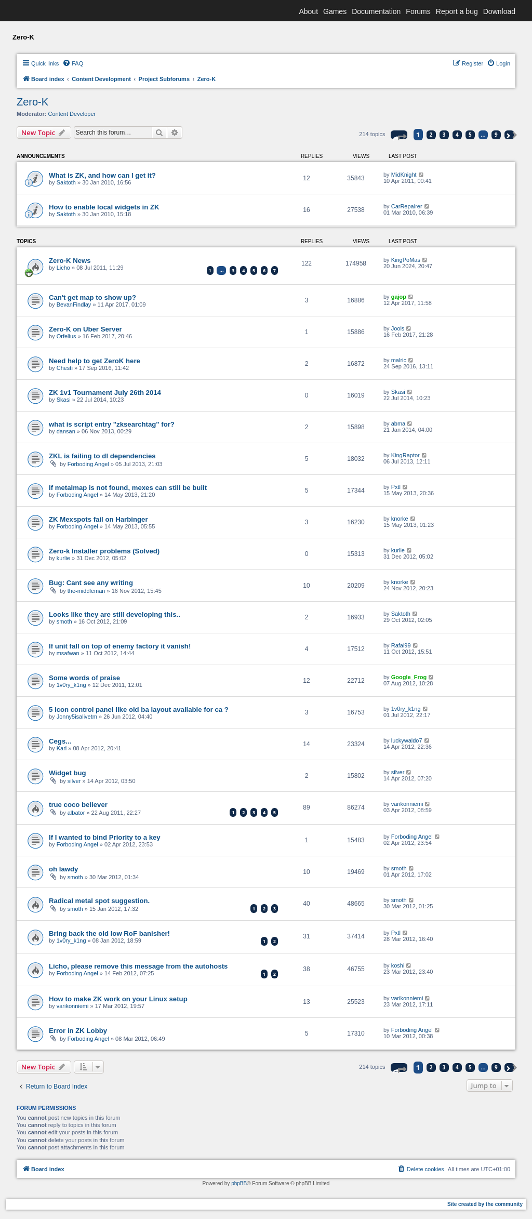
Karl (62, 748)
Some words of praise (84, 678)
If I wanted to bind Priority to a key (105, 837)
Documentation (376, 11)
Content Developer (72, 114)
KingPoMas (405, 260)
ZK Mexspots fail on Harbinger (98, 519)
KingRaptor (405, 455)
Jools (398, 328)
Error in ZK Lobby (78, 1031)
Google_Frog (409, 677)
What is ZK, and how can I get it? (102, 175)
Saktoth (66, 182)
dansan (66, 431)
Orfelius (66, 336)
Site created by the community (485, 1204)
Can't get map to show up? (92, 297)
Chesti (65, 368)
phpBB (239, 1183)
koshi (398, 965)
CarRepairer (406, 206)
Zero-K (32, 102)
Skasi (64, 399)
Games (335, 11)
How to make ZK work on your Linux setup (118, 999)
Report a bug (457, 11)
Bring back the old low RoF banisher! (109, 933)
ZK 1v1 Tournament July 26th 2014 (105, 392)
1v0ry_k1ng (71, 685)
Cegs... (60, 741)
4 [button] (457, 134)
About (308, 11)
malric (398, 360)
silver (74, 781)
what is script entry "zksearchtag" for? (112, 424)
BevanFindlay (74, 304)
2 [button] (431, 134)
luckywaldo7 (406, 740)
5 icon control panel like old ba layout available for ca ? (139, 709)
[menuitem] (72, 63)
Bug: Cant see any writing (91, 583)
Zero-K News (70, 260)
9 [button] (496, 134)
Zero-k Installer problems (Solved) (104, 551)
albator (76, 813)
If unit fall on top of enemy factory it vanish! (120, 646)
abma (398, 423)
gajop (398, 297)
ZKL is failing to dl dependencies (102, 456)
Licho (63, 267)
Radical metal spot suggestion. (99, 901)
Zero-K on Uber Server (85, 329)
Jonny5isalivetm (77, 716)
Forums (418, 11)
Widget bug (67, 773)
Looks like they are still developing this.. (114, 614)
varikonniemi (407, 804)
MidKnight (404, 174)
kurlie (63, 558)
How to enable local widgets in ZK (104, 207)
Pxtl (396, 487)
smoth (64, 621)
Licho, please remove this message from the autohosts (138, 966)
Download (499, 11)
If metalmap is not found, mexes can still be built (128, 488)
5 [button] (470, 134)
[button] (399, 134)
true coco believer (78, 805)
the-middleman (86, 591)
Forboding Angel (88, 464)
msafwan (68, 653)
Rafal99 (401, 645)
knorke (399, 518)
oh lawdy (63, 869)
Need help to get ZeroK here (94, 361)
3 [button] (444, 134)
